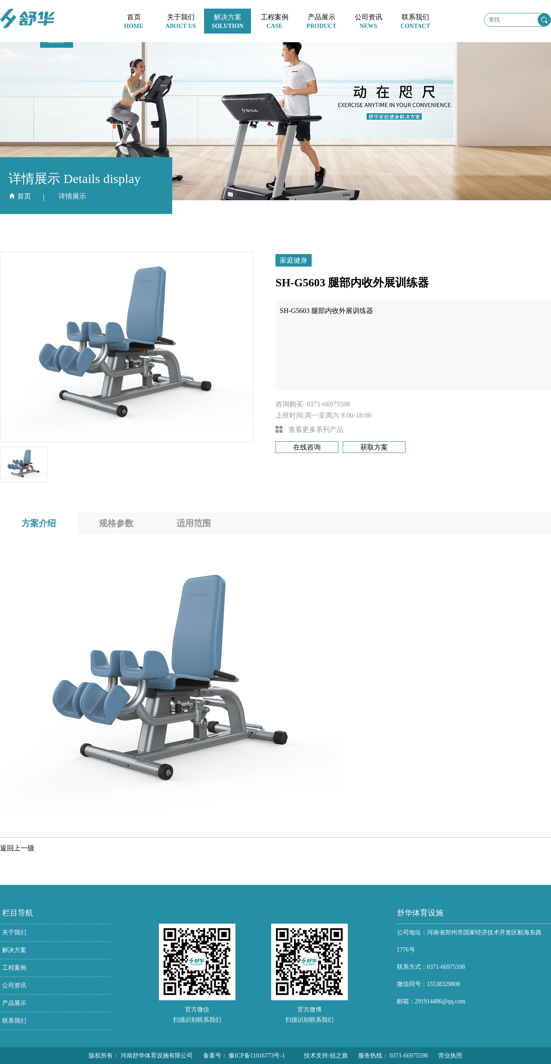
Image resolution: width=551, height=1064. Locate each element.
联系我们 (14, 1020)
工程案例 (14, 968)
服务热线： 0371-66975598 (393, 1055)
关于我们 (14, 932)
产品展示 (14, 1003)
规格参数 (116, 523)
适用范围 (193, 523)
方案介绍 (39, 523)
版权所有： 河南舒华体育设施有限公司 (141, 1055)
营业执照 (450, 1055)
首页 (24, 196)
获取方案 (374, 447)
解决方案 (14, 950)
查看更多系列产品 (310, 429)
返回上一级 (17, 848)
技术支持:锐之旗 (326, 1055)
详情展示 (72, 196)
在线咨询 (307, 447)
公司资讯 (14, 985)
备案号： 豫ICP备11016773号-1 (244, 1055)
